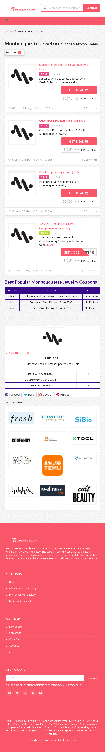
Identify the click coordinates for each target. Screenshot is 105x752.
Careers (13, 652)
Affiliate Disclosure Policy (22, 588)
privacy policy (75, 684)
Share (38, 108)
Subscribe (91, 678)
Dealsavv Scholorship (20, 601)
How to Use (15, 626)
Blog (11, 582)
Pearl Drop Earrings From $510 (59, 172)
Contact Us (15, 632)
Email (50, 108)
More (50, 244)
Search (91, 7)
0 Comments (89, 108)
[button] (13, 394)
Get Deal (78, 90)
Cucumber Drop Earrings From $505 (62, 120)
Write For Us (15, 639)
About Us (14, 645)
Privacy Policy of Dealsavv (22, 594)
